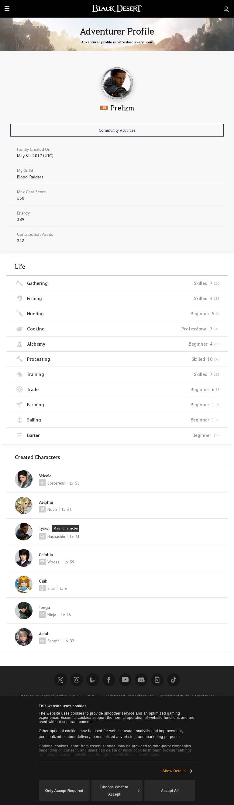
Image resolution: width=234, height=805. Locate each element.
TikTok (173, 679)
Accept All (169, 791)
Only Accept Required (64, 791)
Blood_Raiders (30, 176)
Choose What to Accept (119, 791)
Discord (141, 679)
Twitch (92, 679)
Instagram (76, 679)
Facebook (108, 679)
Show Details (174, 771)
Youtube (125, 679)
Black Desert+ (157, 679)
